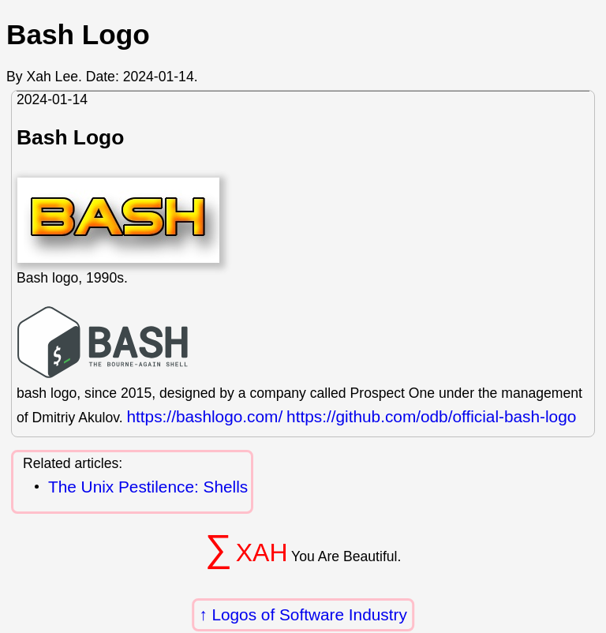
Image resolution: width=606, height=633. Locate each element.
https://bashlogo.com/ (204, 416)
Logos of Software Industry (308, 614)
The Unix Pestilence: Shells (148, 487)
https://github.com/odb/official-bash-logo (431, 416)
